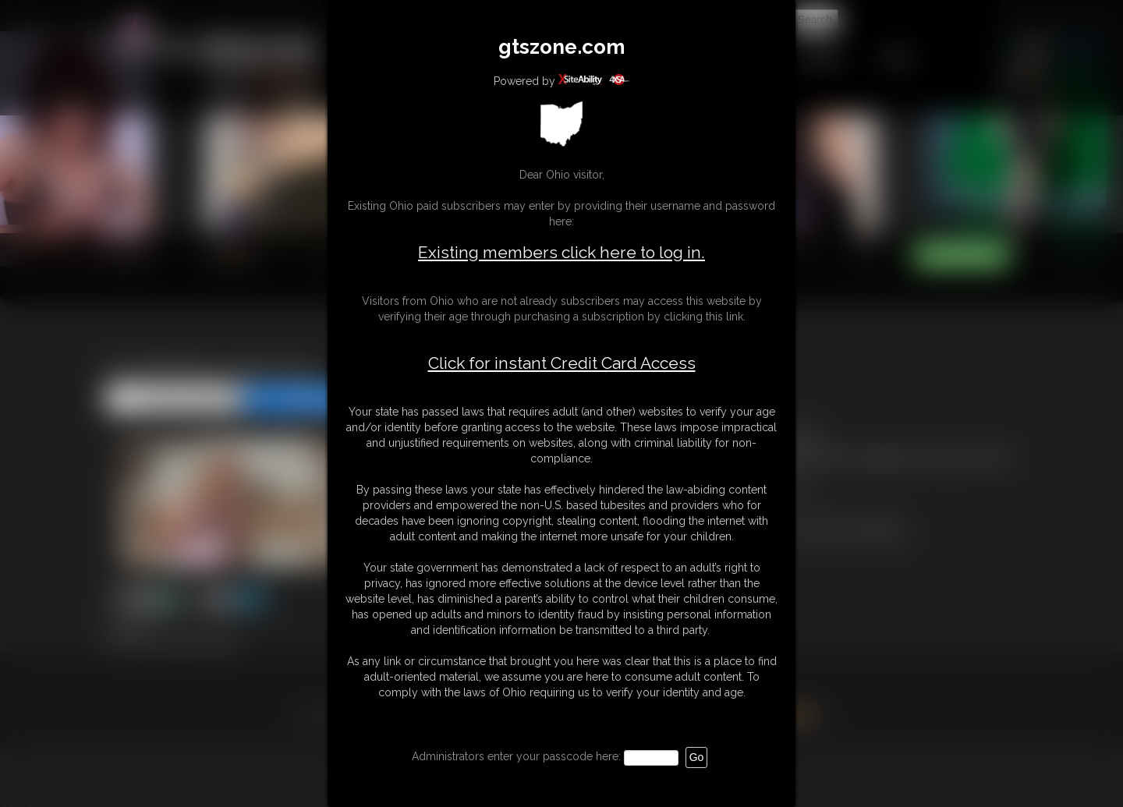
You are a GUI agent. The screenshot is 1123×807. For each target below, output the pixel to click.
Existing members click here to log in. (561, 252)
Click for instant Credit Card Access (562, 363)
